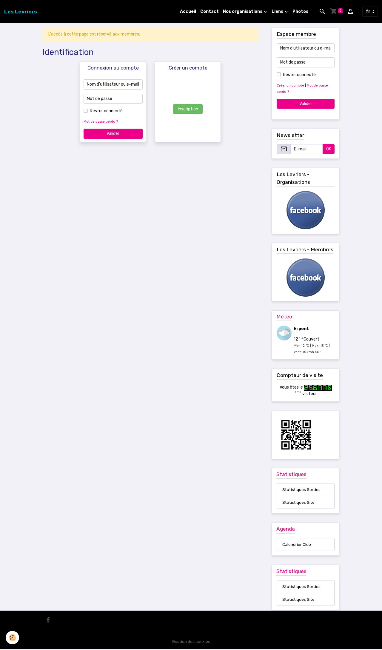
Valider (113, 133)
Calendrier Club (296, 545)
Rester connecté (106, 110)
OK (328, 149)
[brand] (20, 12)
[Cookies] (12, 637)
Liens (278, 11)
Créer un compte (290, 85)
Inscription (188, 109)
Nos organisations (243, 11)
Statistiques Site (299, 502)
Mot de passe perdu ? (101, 122)
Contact (209, 11)
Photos (300, 11)
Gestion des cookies (191, 642)
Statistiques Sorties (302, 489)
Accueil (188, 11)
